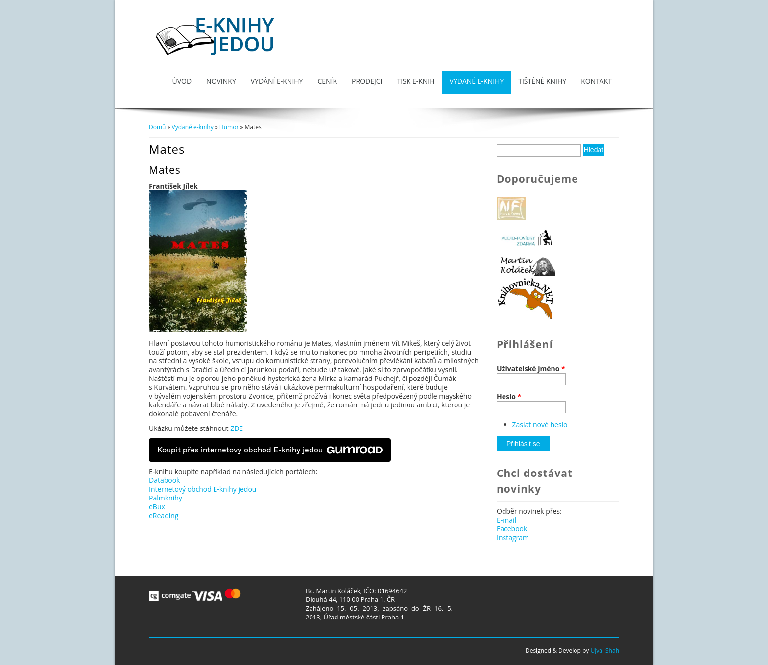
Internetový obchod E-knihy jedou (202, 489)
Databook (164, 480)
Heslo (509, 396)
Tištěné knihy (542, 81)
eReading (163, 515)
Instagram (513, 537)
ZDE (236, 428)
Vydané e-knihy (477, 81)
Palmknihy (165, 497)
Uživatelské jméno (531, 368)
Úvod (182, 81)
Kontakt (596, 81)
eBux (157, 506)
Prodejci (367, 81)
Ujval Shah (604, 650)
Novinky (221, 81)
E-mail (506, 519)
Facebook (512, 528)
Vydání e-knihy (277, 81)
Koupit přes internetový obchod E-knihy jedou (270, 450)
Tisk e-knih (415, 81)
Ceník (327, 81)
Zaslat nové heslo (540, 424)
